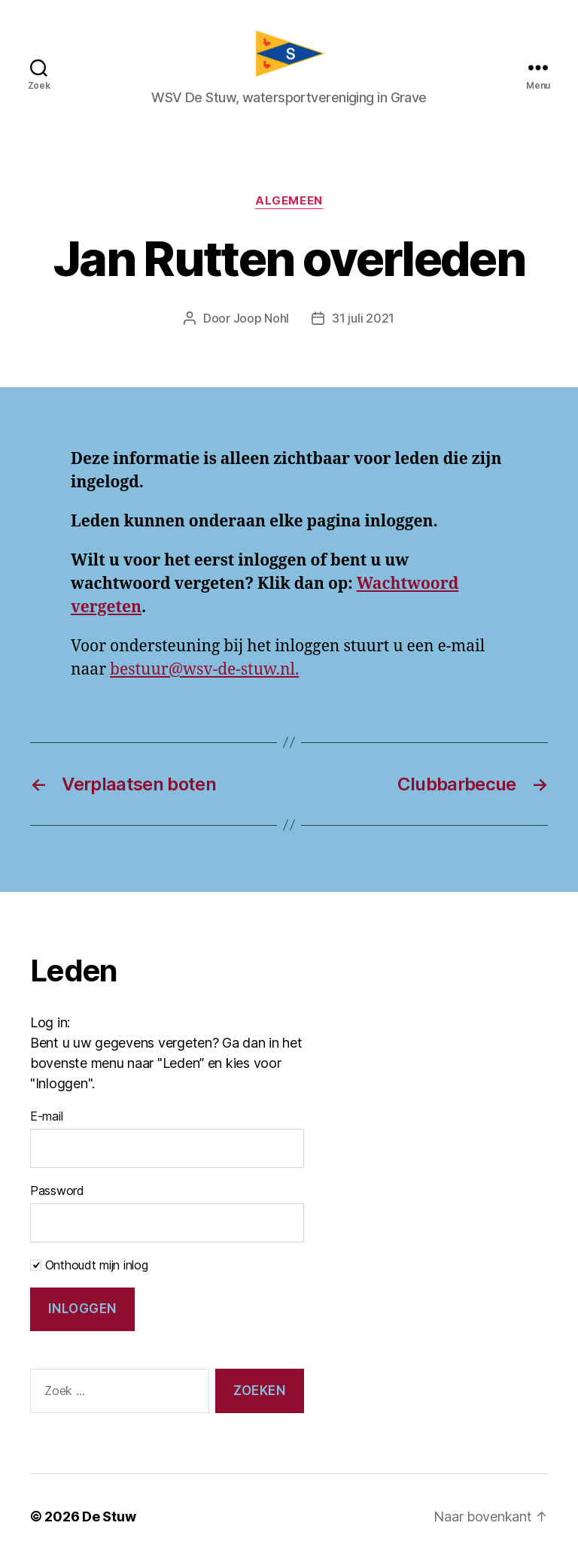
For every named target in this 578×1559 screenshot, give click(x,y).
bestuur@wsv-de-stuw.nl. (204, 670)
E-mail (46, 1116)
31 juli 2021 (363, 318)
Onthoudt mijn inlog (89, 1264)
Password (57, 1190)
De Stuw (108, 1516)
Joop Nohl (261, 318)
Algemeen (288, 201)
